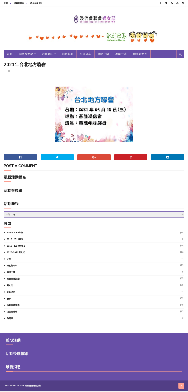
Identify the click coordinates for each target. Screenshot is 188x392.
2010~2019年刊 (15, 241)
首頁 (6, 3)
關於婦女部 (26, 55)
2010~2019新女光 (16, 247)
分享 (9, 260)
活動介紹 (47, 55)
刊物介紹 (103, 55)
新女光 (10, 287)
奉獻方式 (121, 55)
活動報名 (67, 55)
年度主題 (11, 274)
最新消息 (11, 293)
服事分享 (85, 55)
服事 (9, 300)
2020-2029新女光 (16, 254)
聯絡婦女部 (140, 55)
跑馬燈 (10, 320)
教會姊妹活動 (36, 3)
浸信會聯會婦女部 (33, 387)
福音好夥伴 (19, 3)
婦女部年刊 (12, 267)
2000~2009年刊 (15, 234)
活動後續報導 (13, 307)
